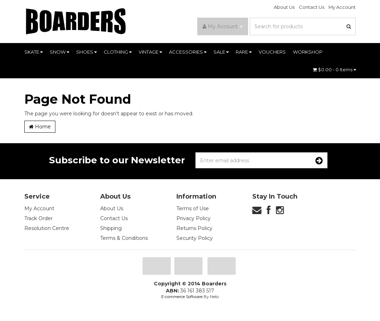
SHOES (86, 52)
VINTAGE (150, 52)
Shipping (111, 228)
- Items (334, 69)
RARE (244, 52)
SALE (221, 52)
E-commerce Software (182, 296)
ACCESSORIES (187, 52)
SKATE (33, 52)
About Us (284, 7)
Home (40, 126)
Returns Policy (194, 228)
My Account (342, 7)
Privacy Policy (193, 218)
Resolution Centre (46, 228)
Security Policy (194, 238)
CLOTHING (118, 52)
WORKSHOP (307, 52)
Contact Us (311, 7)
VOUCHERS (272, 52)
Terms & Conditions (124, 238)
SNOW (59, 52)
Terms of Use (192, 208)
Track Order (38, 218)
